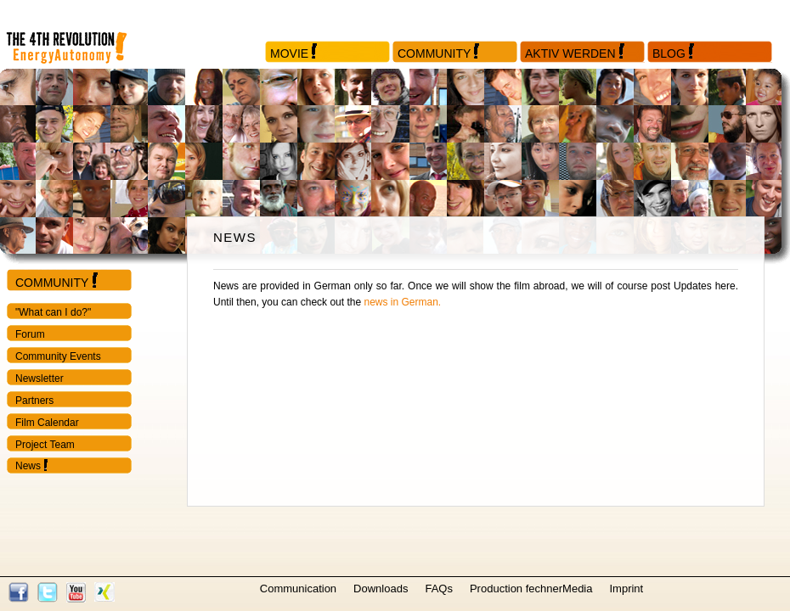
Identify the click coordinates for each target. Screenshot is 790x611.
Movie (289, 53)
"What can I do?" (53, 312)
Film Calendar (47, 423)
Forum (30, 334)
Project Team (45, 445)
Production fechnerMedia (531, 588)
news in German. (402, 302)
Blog (669, 53)
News (28, 466)
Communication (298, 588)
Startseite (80, 34)
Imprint (626, 588)
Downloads (380, 588)
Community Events (58, 356)
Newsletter (39, 378)
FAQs (439, 588)
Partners (34, 400)
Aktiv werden (570, 53)
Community (434, 53)
